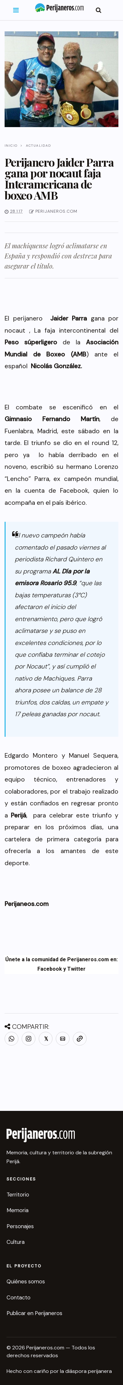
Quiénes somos (26, 1281)
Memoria (18, 1210)
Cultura (16, 1241)
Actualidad (38, 145)
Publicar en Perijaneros (34, 1313)
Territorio (18, 1194)
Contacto (19, 1297)
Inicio (11, 145)
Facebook (49, 969)
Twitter (76, 969)
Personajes (20, 1226)
